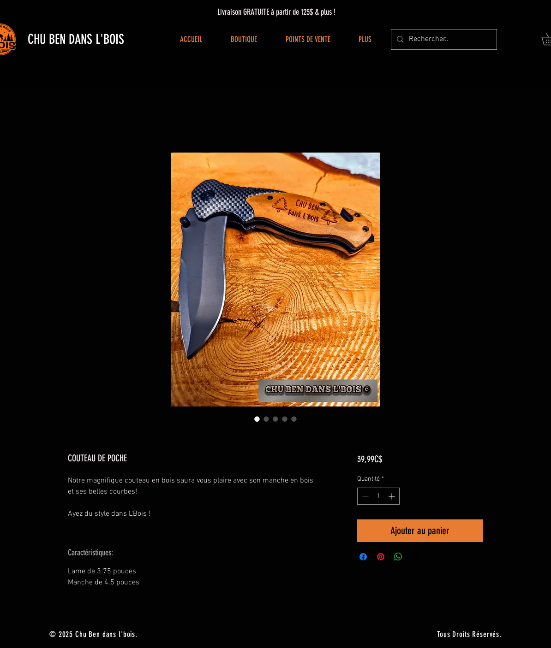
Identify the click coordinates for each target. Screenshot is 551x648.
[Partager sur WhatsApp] (398, 556)
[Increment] (392, 496)
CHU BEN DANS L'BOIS (76, 39)
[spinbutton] (378, 496)
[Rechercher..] (443, 39)
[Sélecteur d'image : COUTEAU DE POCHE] (257, 419)
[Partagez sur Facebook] (363, 556)
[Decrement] (364, 496)
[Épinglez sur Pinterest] (380, 556)
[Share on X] (415, 556)
